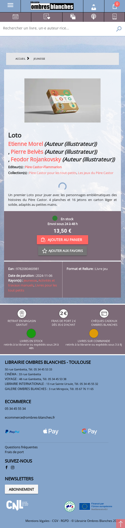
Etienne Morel (25, 143)
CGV (55, 521)
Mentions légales (37, 521)
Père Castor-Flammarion (43, 167)
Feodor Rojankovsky (36, 159)
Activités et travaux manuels (31, 282)
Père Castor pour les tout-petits (52, 173)
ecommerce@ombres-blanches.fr (30, 417)
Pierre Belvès (27, 151)
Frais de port (14, 452)
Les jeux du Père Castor (95, 173)
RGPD (65, 521)
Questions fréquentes (21, 447)
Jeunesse (30, 280)
